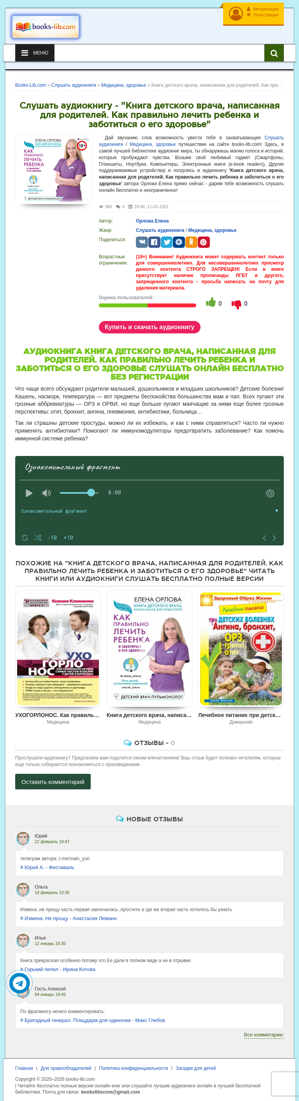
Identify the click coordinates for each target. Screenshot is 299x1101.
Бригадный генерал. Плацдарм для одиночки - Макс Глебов (92, 1016)
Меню (34, 49)
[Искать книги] (274, 48)
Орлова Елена (152, 216)
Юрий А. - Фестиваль (47, 863)
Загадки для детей (196, 1064)
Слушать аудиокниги (160, 226)
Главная (24, 1064)
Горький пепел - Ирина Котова (57, 965)
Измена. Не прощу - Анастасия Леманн (68, 914)
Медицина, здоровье (153, 140)
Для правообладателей (66, 1064)
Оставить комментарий (52, 777)
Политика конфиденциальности (133, 1064)
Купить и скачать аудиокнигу (150, 322)
